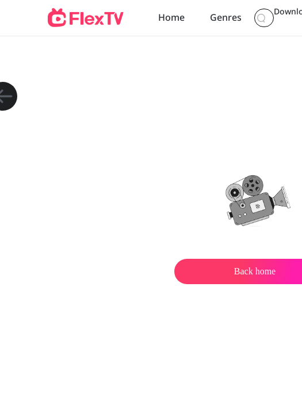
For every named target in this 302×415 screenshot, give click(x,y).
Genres (219, 17)
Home (169, 17)
